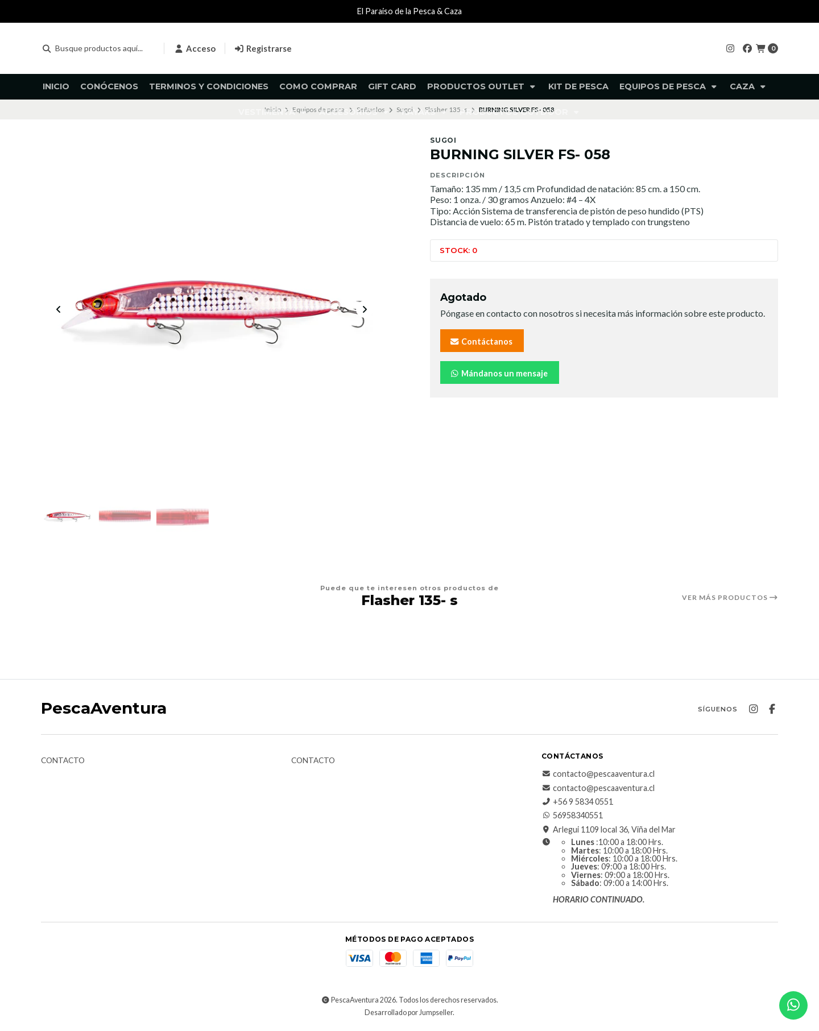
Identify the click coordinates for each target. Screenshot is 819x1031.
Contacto (63, 761)
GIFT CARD (392, 86)
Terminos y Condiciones (208, 86)
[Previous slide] (58, 309)
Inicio (56, 86)
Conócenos (109, 86)
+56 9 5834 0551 (577, 802)
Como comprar (318, 86)
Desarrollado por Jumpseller (409, 1013)
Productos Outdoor (520, 112)
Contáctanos (480, 341)
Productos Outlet (482, 86)
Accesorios (355, 112)
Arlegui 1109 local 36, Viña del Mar (608, 830)
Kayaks (425, 112)
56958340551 (572, 816)
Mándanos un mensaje (498, 373)
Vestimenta (273, 112)
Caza (749, 86)
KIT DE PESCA (578, 86)
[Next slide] (364, 309)
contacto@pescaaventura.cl (598, 775)
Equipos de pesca (669, 86)
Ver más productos (730, 597)
